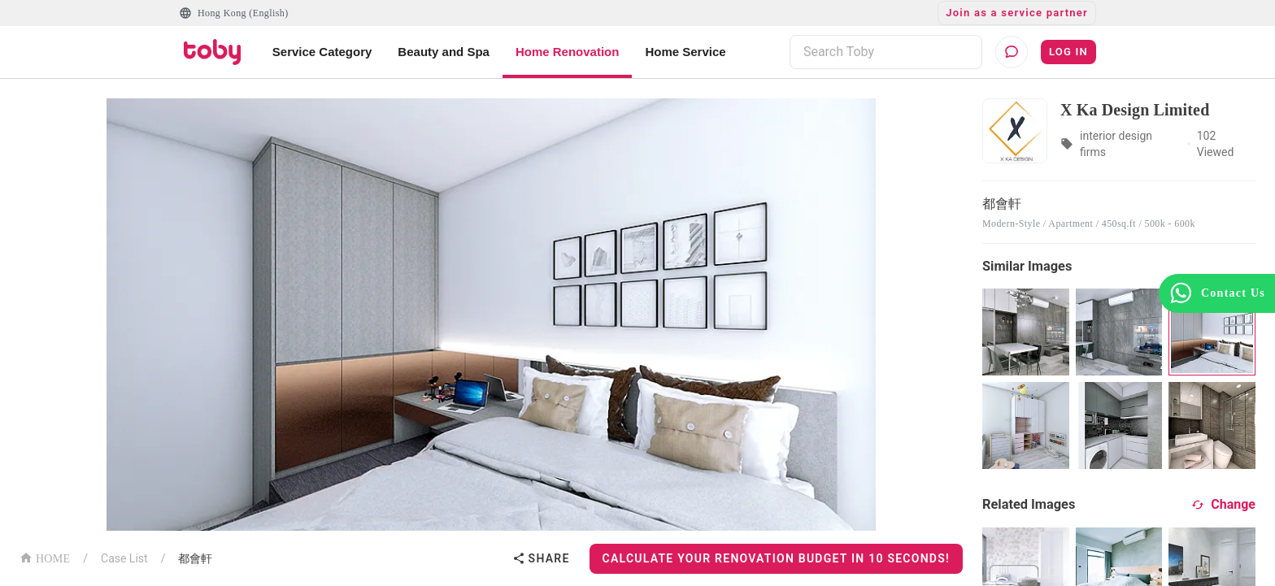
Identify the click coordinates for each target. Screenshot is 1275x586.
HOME (45, 557)
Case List (124, 558)
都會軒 (195, 558)
